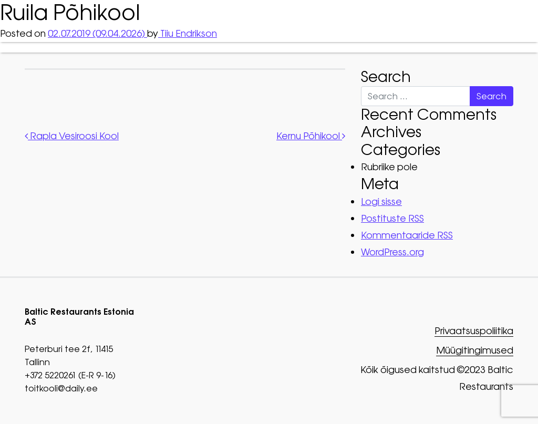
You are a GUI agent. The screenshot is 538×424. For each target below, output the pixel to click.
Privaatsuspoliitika (473, 331)
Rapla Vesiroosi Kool (72, 135)
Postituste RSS (392, 218)
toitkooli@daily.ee (61, 388)
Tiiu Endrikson (187, 33)
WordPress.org (392, 251)
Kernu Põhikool (310, 135)
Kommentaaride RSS (407, 235)
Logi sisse (381, 201)
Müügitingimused (474, 350)
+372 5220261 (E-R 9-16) (70, 375)
